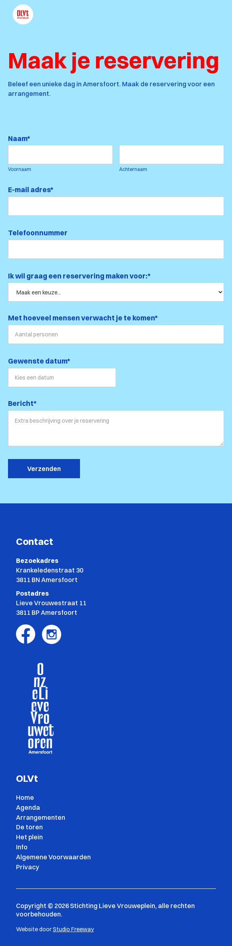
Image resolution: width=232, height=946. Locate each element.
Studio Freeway (73, 929)
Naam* (19, 138)
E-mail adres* (30, 189)
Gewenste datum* (39, 361)
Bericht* (22, 403)
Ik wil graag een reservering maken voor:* (80, 276)
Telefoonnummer (38, 233)
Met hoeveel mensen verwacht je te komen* (83, 318)
